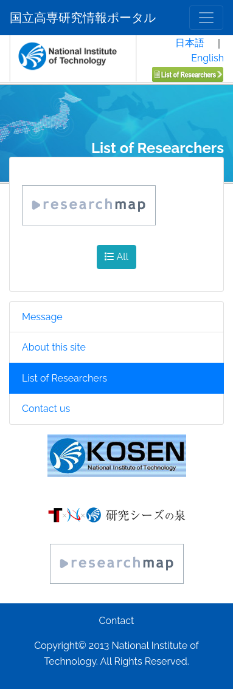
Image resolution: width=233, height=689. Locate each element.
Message (42, 317)
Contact (116, 620)
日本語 (189, 43)
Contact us (46, 408)
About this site (54, 347)
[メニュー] (206, 17)
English (207, 58)
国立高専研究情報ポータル (83, 17)
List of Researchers (64, 378)
